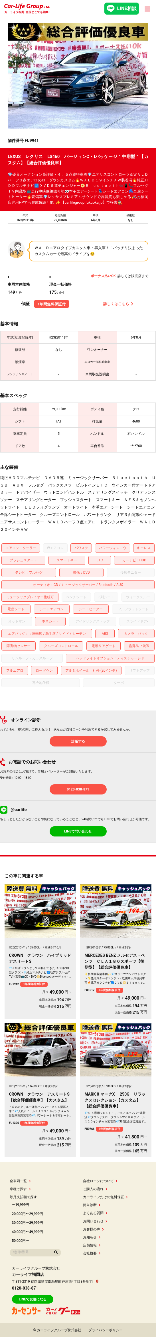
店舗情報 (91, 1245)
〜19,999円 (20, 1205)
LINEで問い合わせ (78, 831)
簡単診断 (91, 1205)
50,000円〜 (20, 1241)
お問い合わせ (95, 1221)
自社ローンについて (100, 1181)
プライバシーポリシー (105, 1330)
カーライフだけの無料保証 (105, 1197)
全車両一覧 (20, 1181)
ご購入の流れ (95, 1189)
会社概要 (91, 1253)
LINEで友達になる (32, 1299)
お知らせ (91, 1237)
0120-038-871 (78, 789)
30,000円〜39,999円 (27, 1223)
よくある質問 (95, 1213)
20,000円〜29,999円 (27, 1214)
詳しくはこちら (118, 304)
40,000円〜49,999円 (27, 1232)
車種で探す (20, 1189)
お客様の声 (93, 1229)
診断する (78, 741)
